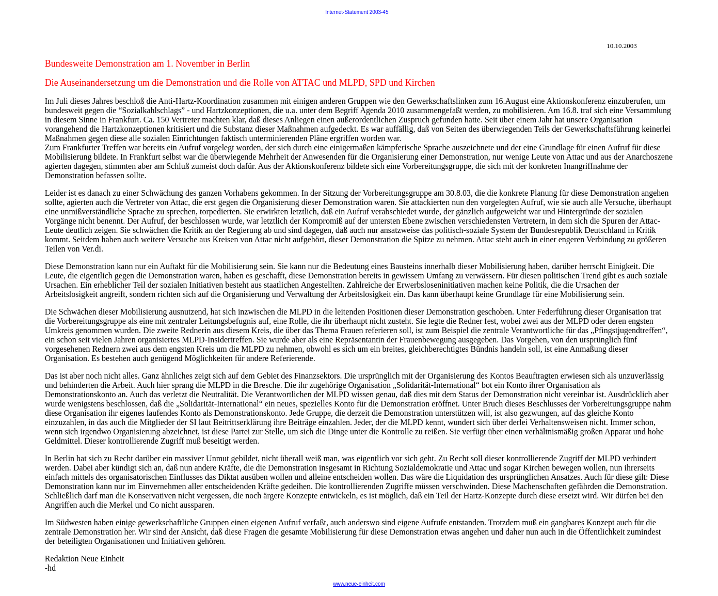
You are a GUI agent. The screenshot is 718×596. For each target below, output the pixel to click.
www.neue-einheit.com (359, 584)
